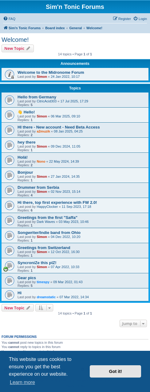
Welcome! (15, 39)
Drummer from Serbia (38, 187)
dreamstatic (46, 297)
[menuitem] (9, 18)
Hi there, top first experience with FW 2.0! (57, 202)
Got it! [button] (115, 371)
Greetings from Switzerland (44, 247)
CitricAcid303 (47, 101)
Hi (20, 293)
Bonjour (25, 172)
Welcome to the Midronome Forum (51, 72)
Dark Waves (46, 222)
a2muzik (43, 131)
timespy (43, 282)
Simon (42, 76)
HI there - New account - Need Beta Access (59, 127)
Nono (41, 161)
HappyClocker (47, 206)
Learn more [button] (22, 382)
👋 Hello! (26, 112)
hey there (27, 142)
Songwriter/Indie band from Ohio (49, 232)
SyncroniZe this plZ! (37, 262)
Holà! (23, 157)
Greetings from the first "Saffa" (47, 217)
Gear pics (27, 277)
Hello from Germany (37, 97)
